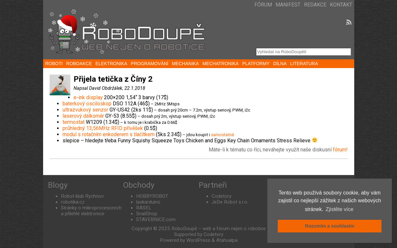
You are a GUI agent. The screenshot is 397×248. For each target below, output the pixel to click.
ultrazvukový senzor (85, 110)
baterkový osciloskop (87, 103)
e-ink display (88, 97)
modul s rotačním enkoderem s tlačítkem (109, 134)
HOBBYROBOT (152, 196)
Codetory (221, 196)
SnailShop (146, 214)
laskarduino (148, 202)
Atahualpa (227, 240)
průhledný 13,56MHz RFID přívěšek (103, 128)
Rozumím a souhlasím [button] (329, 226)
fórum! (340, 150)
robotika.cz (73, 202)
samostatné (222, 134)
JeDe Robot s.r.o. (230, 202)
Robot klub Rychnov (82, 196)
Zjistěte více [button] (339, 209)
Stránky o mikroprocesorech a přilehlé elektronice (91, 211)
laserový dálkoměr (83, 116)
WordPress (198, 240)
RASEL (143, 208)
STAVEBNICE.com (156, 219)
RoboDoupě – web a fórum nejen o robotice (218, 228)
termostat (74, 122)
